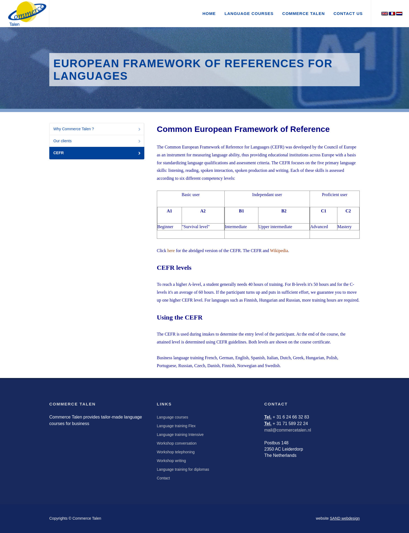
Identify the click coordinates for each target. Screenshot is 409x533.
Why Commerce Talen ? (97, 129)
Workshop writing (171, 460)
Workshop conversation (177, 443)
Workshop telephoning (176, 452)
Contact (163, 478)
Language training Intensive (180, 434)
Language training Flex (176, 426)
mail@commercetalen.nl (287, 430)
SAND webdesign (345, 518)
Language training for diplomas (183, 469)
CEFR (97, 153)
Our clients (97, 141)
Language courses (172, 417)
